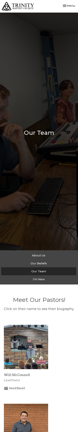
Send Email (17, 388)
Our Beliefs (39, 263)
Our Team (38, 271)
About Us (38, 255)
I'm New (39, 279)
